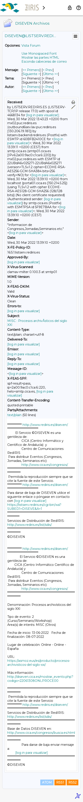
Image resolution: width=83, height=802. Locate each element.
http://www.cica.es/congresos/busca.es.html (41, 733)
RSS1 (60, 782)
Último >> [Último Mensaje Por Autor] (50, 91)
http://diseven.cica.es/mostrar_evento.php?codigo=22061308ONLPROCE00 (40, 679)
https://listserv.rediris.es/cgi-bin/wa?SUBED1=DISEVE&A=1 (34, 507)
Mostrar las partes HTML (40, 58)
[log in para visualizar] (42, 115)
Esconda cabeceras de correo (44, 62)
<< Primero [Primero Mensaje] (31, 70)
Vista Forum (30, 46)
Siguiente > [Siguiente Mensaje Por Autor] (31, 91)
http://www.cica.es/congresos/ (44, 465)
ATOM (47, 782)
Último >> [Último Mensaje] (50, 74)
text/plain (14, 415)
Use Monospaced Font (39, 54)
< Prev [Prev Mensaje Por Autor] (48, 87)
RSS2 (72, 782)
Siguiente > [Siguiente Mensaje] (31, 74)
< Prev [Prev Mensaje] (48, 70)
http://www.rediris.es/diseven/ (45, 425)
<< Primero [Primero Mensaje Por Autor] (31, 87)
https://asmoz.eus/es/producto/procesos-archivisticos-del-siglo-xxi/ (38, 663)
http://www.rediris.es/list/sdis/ (29, 525)
